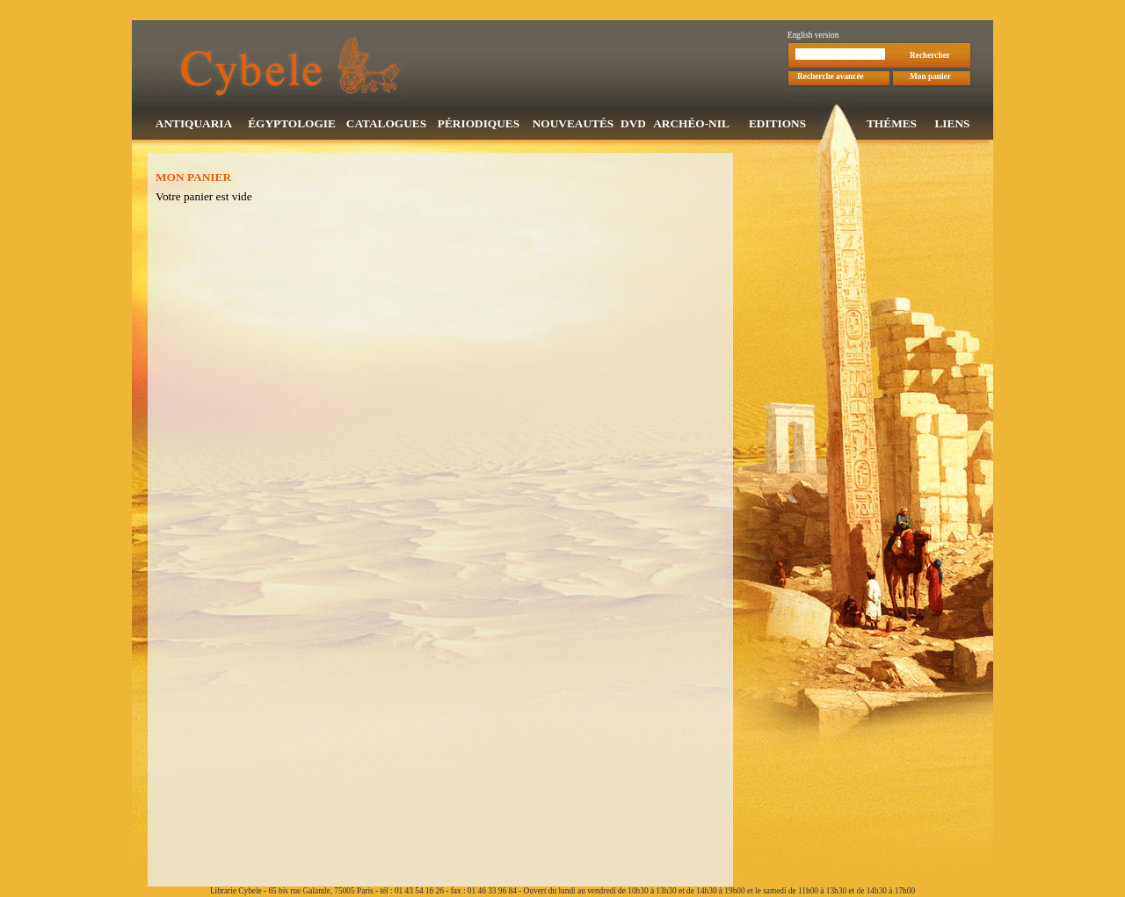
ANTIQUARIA (194, 125)
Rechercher (930, 57)
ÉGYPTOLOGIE (292, 125)
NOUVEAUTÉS (573, 125)
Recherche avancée (830, 78)
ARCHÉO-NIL (691, 125)
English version (813, 37)
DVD (633, 125)
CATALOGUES (386, 125)
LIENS (951, 125)
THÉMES (892, 125)
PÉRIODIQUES (478, 125)
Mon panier (930, 78)
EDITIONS (777, 125)
